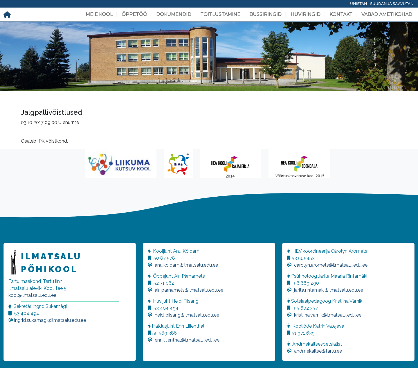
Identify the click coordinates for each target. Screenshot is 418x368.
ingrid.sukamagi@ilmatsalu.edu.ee (50, 320)
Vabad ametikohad (386, 14)
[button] (12, 356)
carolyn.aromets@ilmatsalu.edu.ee (330, 265)
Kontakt (340, 14)
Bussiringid (265, 14)
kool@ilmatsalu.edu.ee (32, 295)
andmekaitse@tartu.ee (318, 351)
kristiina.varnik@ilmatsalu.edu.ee (327, 315)
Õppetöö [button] (134, 14)
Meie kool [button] (99, 14)
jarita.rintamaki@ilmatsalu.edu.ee (328, 290)
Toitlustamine (220, 14)
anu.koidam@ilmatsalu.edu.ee (186, 265)
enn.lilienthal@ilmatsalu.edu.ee (187, 340)
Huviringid (305, 14)
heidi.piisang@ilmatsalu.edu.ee (187, 315)
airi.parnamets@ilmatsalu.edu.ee (189, 290)
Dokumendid (173, 14)
